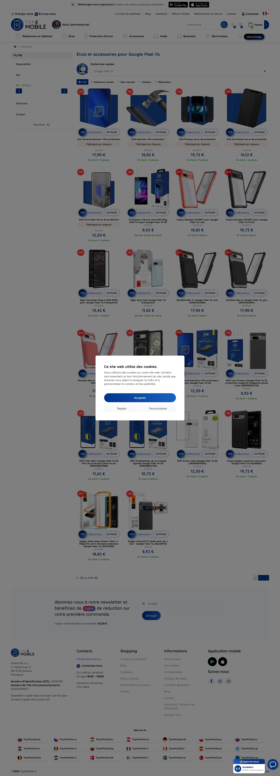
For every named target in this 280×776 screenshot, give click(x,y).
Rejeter (122, 408)
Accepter (140, 398)
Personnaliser (158, 408)
